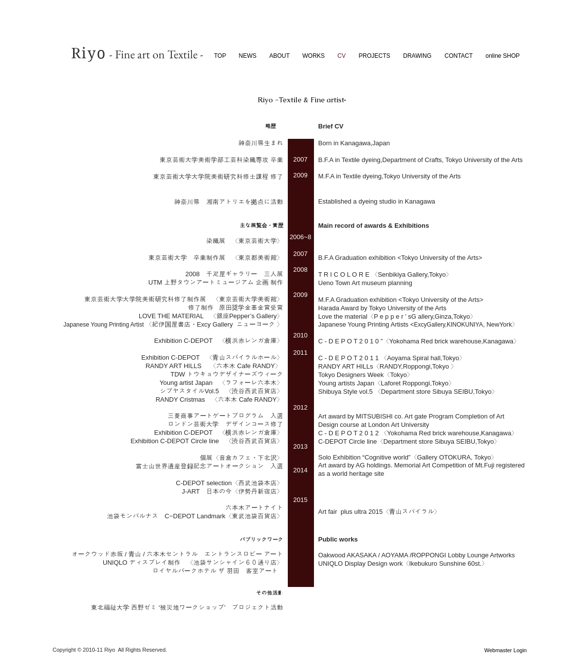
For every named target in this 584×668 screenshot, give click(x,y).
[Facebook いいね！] (405, 651)
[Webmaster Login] (505, 650)
